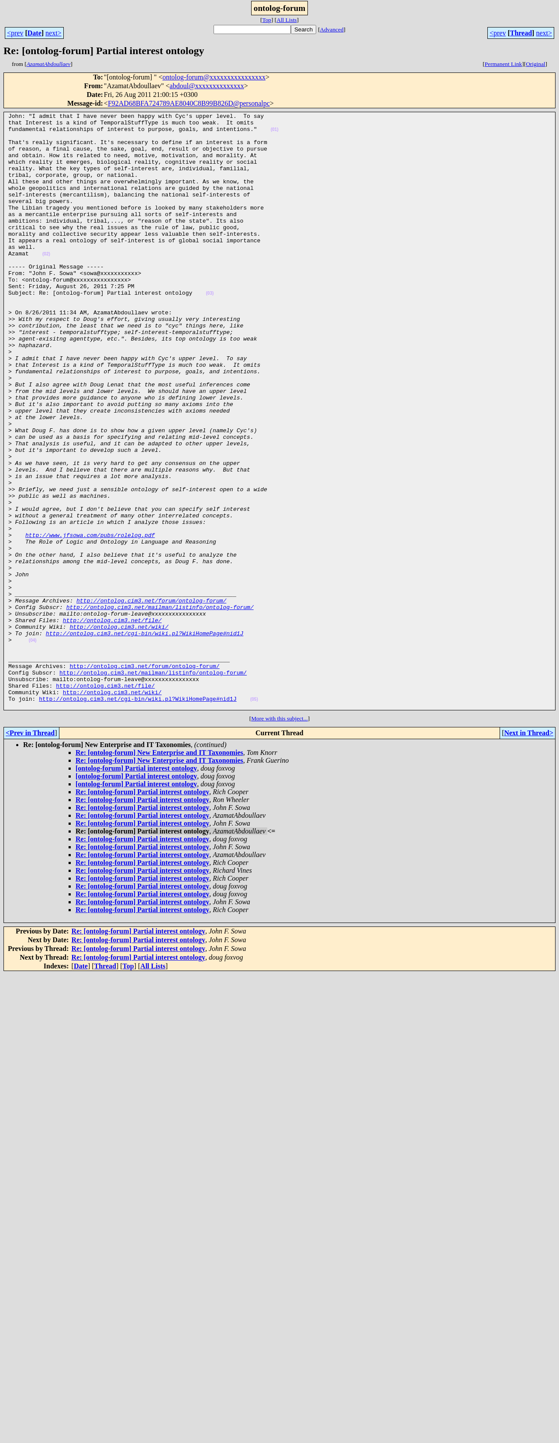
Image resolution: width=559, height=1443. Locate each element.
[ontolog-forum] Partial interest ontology (136, 887)
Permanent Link (503, 64)
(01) (275, 133)
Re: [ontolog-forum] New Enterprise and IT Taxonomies (159, 871)
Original (535, 64)
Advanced (332, 29)
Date (34, 33)
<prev (15, 33)
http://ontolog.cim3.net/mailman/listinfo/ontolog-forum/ (160, 706)
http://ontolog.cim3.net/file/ (112, 722)
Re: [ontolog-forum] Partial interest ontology (142, 911)
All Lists (286, 20)
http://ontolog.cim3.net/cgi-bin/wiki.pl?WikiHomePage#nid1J (144, 738)
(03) (210, 329)
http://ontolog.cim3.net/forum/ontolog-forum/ (151, 699)
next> (53, 33)
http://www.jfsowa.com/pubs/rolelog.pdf (90, 620)
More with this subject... (279, 837)
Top (266, 20)
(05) (254, 817)
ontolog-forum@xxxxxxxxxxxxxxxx (214, 77)
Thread (521, 33)
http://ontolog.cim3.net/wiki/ (118, 730)
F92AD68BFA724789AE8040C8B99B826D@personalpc (189, 103)
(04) (33, 746)
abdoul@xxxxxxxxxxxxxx (206, 86)
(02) (46, 282)
